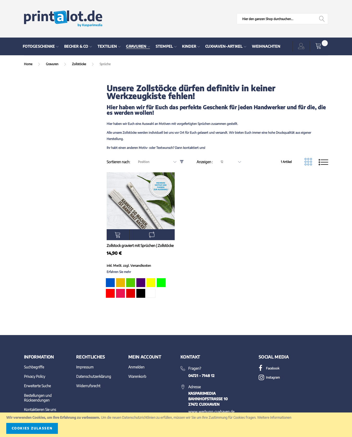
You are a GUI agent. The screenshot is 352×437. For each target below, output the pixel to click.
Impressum (85, 367)
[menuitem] (41, 46)
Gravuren (52, 64)
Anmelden (136, 367)
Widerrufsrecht (88, 386)
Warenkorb (137, 376)
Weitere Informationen (274, 417)
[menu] (150, 46)
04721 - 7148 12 (201, 375)
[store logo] (63, 19)
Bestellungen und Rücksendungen (38, 397)
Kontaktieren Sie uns (40, 409)
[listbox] (140, 289)
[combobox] (282, 18)
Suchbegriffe (34, 367)
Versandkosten (140, 266)
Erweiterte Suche (37, 386)
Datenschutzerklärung (93, 376)
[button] (302, 46)
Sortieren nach (118, 162)
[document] (176, 425)
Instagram (269, 377)
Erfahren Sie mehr (119, 272)
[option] (110, 282)
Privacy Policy (34, 376)
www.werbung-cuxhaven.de (211, 411)
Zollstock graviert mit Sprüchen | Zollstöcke (140, 245)
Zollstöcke (79, 64)
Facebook (269, 368)
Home (28, 64)
